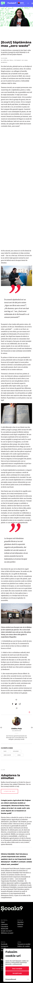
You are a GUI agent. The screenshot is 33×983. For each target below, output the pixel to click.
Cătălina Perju (16, 728)
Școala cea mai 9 (6, 931)
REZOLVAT (4, 929)
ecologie (16, 751)
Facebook (4, 944)
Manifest (20, 922)
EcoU (19, 755)
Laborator (4, 924)
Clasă (3, 922)
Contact (20, 926)
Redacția (20, 924)
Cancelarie (4, 926)
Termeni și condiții (23, 944)
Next (31, 727)
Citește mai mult (9, 791)
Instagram (4, 946)
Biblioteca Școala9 (7, 933)
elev (5, 751)
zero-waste (7, 755)
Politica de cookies (23, 946)
